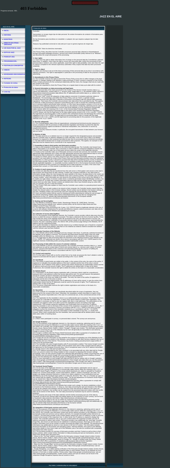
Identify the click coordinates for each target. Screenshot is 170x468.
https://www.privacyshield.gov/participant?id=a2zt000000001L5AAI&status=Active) (58, 335)
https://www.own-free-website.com (44, 204)
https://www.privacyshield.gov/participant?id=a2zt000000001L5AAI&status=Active (59, 442)
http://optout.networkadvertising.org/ (66, 194)
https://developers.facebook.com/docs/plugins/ (61, 379)
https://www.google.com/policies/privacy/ (81, 437)
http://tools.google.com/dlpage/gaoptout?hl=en (68, 356)
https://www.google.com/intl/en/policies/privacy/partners (51, 360)
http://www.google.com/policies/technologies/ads (58, 361)
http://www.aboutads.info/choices (64, 196)
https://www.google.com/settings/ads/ (45, 439)
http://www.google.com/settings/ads (44, 363)
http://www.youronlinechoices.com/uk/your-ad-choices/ (50, 198)
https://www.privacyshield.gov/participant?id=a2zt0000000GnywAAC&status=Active (56, 382)
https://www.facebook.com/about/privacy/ (73, 398)
